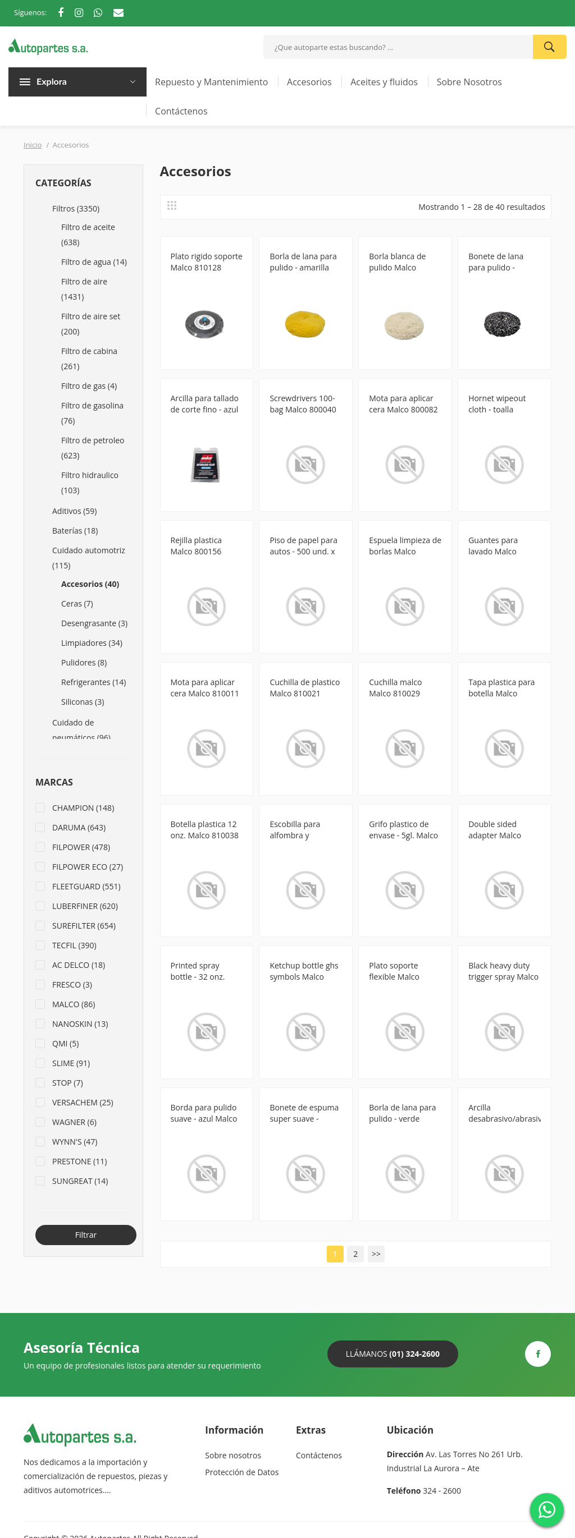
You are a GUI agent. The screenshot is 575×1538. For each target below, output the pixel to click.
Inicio (33, 145)
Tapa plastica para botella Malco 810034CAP (501, 693)
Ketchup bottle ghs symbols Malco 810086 (304, 976)
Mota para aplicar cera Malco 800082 (403, 404)
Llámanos (393, 1353)
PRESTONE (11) (79, 1161)
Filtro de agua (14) (94, 261)
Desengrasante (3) (94, 623)
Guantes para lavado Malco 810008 (493, 551)
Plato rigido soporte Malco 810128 (207, 262)
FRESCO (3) (72, 984)
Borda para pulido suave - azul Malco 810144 (204, 1118)
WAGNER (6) (74, 1122)
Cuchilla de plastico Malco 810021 (305, 688)
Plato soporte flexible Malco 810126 (394, 976)
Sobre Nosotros (469, 82)
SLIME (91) (71, 1063)
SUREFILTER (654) (84, 925)
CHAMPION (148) (83, 807)
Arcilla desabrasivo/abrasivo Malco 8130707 (504, 1118)
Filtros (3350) (75, 208)
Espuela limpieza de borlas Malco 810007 (405, 551)
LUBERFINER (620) (85, 906)
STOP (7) (67, 1082)
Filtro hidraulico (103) (89, 482)
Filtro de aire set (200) (90, 324)
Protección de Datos (242, 1472)
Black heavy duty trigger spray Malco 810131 (503, 976)
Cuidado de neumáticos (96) (81, 730)
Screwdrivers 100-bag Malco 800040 (303, 404)
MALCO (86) (73, 1004)
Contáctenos (181, 111)
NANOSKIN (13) (80, 1023)
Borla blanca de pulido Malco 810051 (397, 267)
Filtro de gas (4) (89, 385)
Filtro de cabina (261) (89, 358)
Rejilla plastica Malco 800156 (196, 546)
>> (376, 1253)
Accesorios (309, 82)
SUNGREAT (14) (80, 1181)
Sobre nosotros (233, 1455)
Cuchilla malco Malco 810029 (395, 688)
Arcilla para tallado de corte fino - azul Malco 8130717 (205, 409)
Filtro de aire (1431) (84, 289)
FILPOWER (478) (81, 847)
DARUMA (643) (79, 827)
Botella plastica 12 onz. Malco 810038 (205, 830)
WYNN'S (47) (75, 1141)
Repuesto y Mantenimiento (211, 82)
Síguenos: (30, 12)
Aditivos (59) (74, 511)
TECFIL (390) (74, 945)
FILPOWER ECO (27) (87, 866)
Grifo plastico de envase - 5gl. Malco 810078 (403, 835)
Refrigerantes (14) (93, 682)
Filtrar (86, 1234)
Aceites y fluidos (384, 82)
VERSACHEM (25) (82, 1102)
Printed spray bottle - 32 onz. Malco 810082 (198, 976)
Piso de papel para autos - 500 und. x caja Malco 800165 (303, 551)
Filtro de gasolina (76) (92, 413)
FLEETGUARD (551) (86, 886)
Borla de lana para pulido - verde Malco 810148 (402, 1118)
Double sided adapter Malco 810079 (494, 835)
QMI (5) (65, 1043)
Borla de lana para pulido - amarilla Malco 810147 (303, 267)
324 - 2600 (442, 1490)
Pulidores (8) (84, 662)
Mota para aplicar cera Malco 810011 (205, 688)
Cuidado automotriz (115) (88, 558)
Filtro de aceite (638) (88, 234)
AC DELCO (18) (78, 964)
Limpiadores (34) (91, 642)
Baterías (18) (75, 530)
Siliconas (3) (82, 701)
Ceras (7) (77, 603)
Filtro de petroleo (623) (93, 448)
